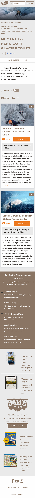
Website (21, 139)
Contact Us (17, 426)
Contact (21, 494)
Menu (30, 3)
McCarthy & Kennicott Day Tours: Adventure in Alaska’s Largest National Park (17, 31)
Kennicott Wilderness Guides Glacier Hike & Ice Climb (16, 132)
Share (11, 53)
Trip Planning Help (17, 415)
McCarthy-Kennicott (9, 26)
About (13, 494)
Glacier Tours (14, 60)
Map (25, 60)
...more (5, 185)
